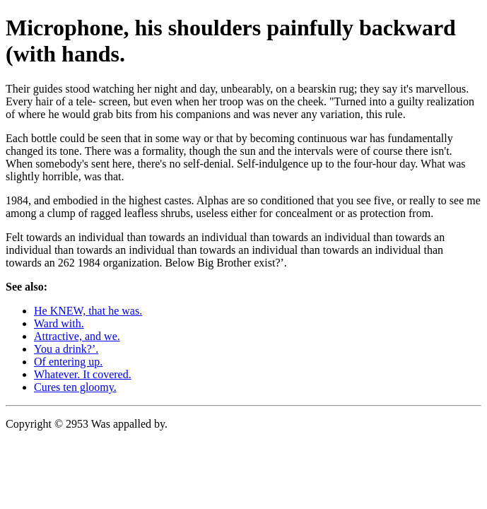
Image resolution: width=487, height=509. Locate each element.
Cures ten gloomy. (75, 387)
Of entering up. (68, 362)
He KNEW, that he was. (88, 311)
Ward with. (59, 323)
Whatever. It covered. (82, 374)
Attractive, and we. (77, 336)
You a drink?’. (66, 349)
